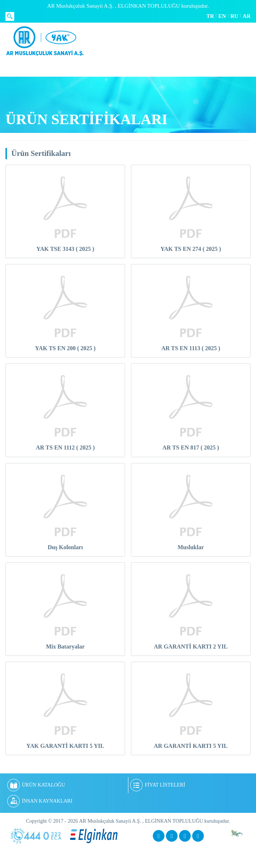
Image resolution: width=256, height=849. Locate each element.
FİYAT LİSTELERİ (157, 785)
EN (222, 16)
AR (247, 16)
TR (210, 16)
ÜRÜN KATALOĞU (36, 785)
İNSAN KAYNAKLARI (39, 801)
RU (234, 16)
